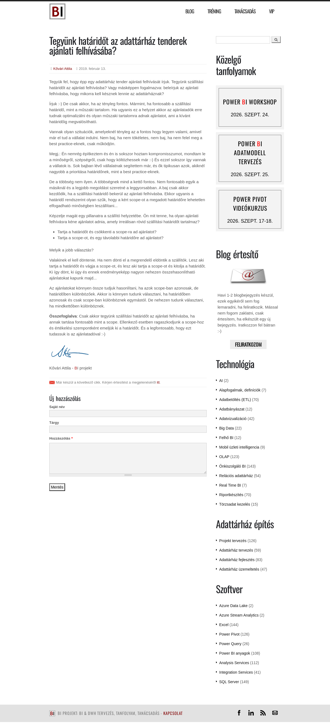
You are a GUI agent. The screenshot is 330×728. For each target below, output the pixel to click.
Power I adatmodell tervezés (250, 152)
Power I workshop (250, 101)
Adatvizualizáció (232, 418)
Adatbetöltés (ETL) (235, 399)
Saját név (57, 407)
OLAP (224, 457)
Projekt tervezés (232, 541)
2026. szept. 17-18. (250, 221)
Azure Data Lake (233, 605)
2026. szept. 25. (250, 174)
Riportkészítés (231, 495)
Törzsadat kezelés (234, 504)
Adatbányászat (232, 409)
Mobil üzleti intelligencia (239, 447)
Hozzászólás (61, 438)
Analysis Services (234, 663)
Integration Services (236, 672)
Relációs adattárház (236, 476)
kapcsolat (173, 713)
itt (158, 382)
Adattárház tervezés (236, 550)
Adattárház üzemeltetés (239, 569)
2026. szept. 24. (250, 114)
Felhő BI (226, 437)
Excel (223, 625)
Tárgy (54, 423)
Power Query (230, 644)
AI (221, 380)
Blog (189, 11)
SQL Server (229, 682)
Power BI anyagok (234, 653)
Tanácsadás (245, 11)
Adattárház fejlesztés (237, 560)
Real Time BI (230, 485)
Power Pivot (229, 634)
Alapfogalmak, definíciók (240, 390)
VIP (271, 11)
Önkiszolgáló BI (232, 466)
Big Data (226, 428)
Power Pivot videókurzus (250, 203)
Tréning (214, 11)
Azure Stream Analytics (239, 615)
